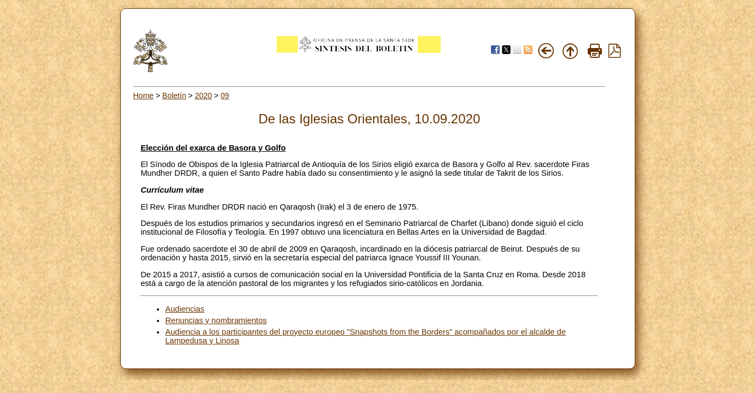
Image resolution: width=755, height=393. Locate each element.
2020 (203, 95)
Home (143, 95)
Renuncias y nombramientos (216, 320)
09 (225, 95)
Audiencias (184, 309)
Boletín (174, 95)
